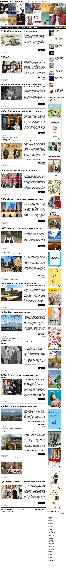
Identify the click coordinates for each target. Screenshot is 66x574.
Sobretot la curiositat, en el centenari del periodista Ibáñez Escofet (22, 199)
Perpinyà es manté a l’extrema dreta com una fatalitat (59, 52)
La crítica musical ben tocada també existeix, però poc (58, 77)
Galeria (17, 27)
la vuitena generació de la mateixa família (15, 402)
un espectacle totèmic (12, 428)
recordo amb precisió (18, 338)
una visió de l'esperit (19, 428)
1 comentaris (43, 79)
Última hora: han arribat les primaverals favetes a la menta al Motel (59, 90)
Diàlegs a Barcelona (27, 27)
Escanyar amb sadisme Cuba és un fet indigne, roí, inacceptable (59, 58)
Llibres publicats (9, 27)
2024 (50, 520)
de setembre (51, 537)
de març (50, 546)
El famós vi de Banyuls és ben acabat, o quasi (59, 84)
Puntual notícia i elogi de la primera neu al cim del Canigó (19, 406)
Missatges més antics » (40, 509)
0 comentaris (43, 105)
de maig (50, 543)
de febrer (50, 547)
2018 (50, 529)
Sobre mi (36, 27)
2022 (50, 523)
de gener (50, 549)
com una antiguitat (12, 338)
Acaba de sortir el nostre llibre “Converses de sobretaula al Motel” (59, 71)
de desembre (51, 532)
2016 (50, 551)
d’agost (50, 538)
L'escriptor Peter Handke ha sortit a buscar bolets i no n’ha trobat (21, 228)
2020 (50, 526)
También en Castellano (60, 27)
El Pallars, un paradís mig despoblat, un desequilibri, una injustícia (22, 432)
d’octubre (51, 535)
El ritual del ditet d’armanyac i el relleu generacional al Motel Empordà (58, 46)
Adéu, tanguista (6, 57)
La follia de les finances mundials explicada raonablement (19, 31)
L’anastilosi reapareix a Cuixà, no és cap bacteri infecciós (19, 283)
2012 (50, 557)
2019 (50, 528)
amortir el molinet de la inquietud (14, 457)
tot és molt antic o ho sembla (13, 279)
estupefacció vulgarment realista (14, 250)
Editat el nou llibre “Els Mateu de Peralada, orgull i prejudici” (59, 39)
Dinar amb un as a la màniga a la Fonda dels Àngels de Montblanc (21, 111)
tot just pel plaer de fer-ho (13, 137)
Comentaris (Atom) (9, 511)
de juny (50, 541)
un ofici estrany (11, 224)
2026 (50, 517)
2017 (50, 531)
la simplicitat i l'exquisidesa (13, 506)
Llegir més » (42, 50)
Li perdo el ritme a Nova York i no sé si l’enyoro (15, 312)
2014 (50, 554)
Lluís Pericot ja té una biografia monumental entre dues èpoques (21, 84)
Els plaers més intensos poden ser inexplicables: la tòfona (19, 170)
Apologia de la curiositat (12, 1)
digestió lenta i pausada (12, 107)
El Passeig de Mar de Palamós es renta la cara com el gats (59, 64)
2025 (50, 518)
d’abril (50, 544)
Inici (1, 27)
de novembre (51, 534)
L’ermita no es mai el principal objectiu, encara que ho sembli (20, 254)
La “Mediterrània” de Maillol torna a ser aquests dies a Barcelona (59, 32)
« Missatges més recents (6, 509)
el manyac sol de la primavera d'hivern (15, 166)
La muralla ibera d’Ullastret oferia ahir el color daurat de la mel (20, 141)
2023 (50, 521)
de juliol (50, 540)
